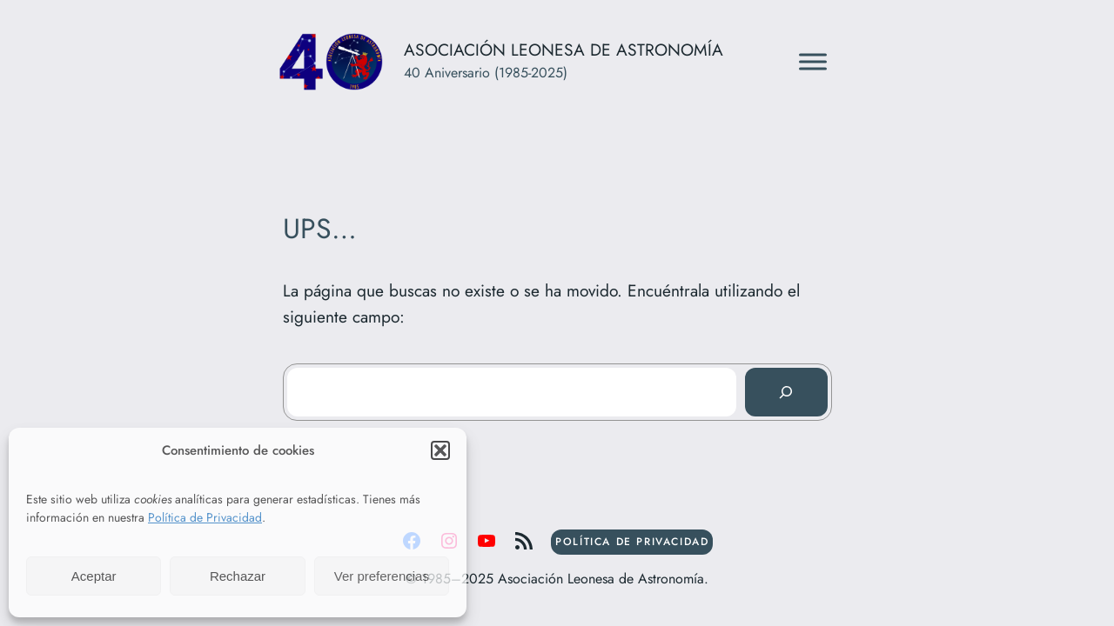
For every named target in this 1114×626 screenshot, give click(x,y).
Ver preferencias (381, 576)
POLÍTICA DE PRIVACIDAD (631, 541)
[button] (440, 450)
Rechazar (237, 576)
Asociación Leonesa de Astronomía (563, 49)
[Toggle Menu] (813, 62)
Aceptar (94, 576)
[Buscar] (786, 392)
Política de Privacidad (205, 517)
